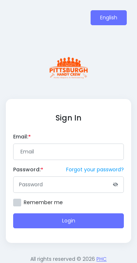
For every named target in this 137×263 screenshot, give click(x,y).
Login (68, 220)
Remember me (43, 202)
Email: (22, 136)
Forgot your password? (95, 169)
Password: (28, 169)
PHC (101, 259)
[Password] (68, 184)
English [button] (108, 17)
